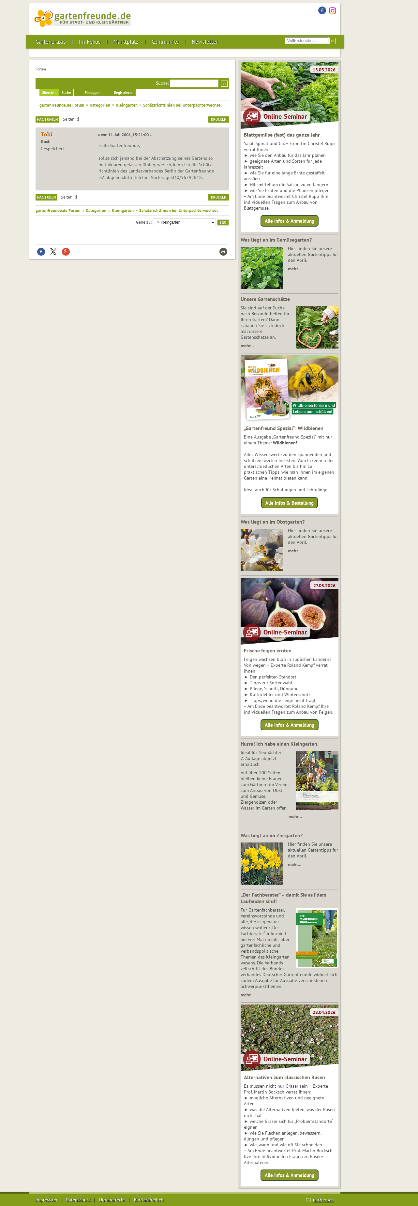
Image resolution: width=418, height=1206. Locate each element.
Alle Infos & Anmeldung (289, 221)
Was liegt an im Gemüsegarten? (276, 239)
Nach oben (46, 197)
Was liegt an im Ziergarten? (272, 835)
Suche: (162, 83)
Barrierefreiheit (149, 1200)
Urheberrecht (112, 1200)
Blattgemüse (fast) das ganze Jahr (282, 134)
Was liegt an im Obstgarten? (273, 521)
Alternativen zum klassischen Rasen (284, 1077)
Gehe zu (143, 222)
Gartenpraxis (51, 41)
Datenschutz (78, 1200)
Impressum (46, 1200)
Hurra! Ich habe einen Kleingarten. (280, 743)
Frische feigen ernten (267, 650)
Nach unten (47, 119)
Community (165, 41)
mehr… (294, 269)
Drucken (218, 119)
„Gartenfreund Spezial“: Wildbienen (283, 428)
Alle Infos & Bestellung (289, 502)
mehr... (247, 995)
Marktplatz (126, 41)
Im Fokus (89, 41)
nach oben (323, 1200)
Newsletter (205, 41)
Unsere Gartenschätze (265, 299)
